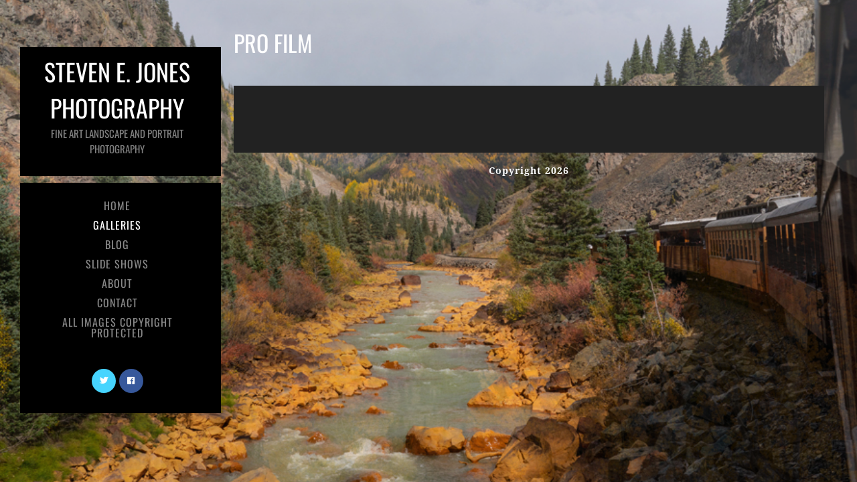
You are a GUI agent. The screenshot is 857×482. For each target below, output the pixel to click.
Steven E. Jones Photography (117, 105)
